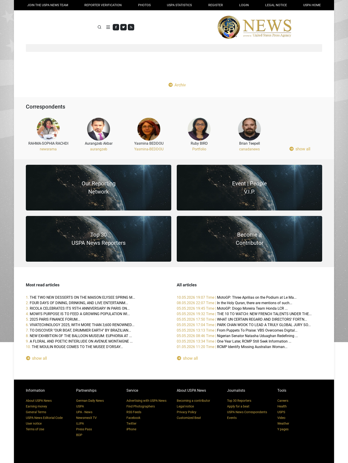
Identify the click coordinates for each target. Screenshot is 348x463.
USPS (281, 412)
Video (281, 418)
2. (77, 303)
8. (79, 336)
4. (78, 314)
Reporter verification (103, 5)
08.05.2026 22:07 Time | (234, 303)
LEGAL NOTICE (276, 5)
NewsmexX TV (86, 418)
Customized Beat (189, 418)
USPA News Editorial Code (44, 418)
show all (299, 149)
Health (282, 406)
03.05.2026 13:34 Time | (234, 341)
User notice (34, 423)
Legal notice (185, 406)
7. (78, 330)
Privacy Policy (186, 412)
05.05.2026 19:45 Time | (232, 308)
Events (232, 418)
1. (80, 297)
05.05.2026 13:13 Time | (237, 330)
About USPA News (39, 400)
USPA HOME (312, 5)
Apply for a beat (238, 406)
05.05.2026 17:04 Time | (244, 325)
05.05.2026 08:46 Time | (237, 336)
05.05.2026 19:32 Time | (244, 314)
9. (79, 341)
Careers (282, 400)
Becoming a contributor (193, 400)
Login (244, 5)
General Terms (36, 412)
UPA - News (84, 412)
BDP (79, 435)
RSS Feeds (133, 412)
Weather (283, 423)
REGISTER (215, 5)
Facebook (133, 418)
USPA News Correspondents (247, 412)
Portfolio (199, 149)
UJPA (80, 423)
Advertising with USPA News (146, 400)
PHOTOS (144, 5)
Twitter (131, 423)
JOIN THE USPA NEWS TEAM (47, 5)
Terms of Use (35, 429)
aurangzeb (98, 149)
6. (80, 325)
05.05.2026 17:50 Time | (242, 319)
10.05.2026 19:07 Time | (237, 297)
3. (78, 308)
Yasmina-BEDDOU (148, 149)
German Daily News (90, 400)
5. (53, 319)
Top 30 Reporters (239, 400)
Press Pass (84, 429)
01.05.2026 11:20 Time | (232, 347)
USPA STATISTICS (179, 5)
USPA (80, 406)
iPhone (131, 429)
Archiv (177, 85)
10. (74, 347)
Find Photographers (140, 406)
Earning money (36, 406)
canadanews (249, 149)
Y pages (283, 429)
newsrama (48, 149)
